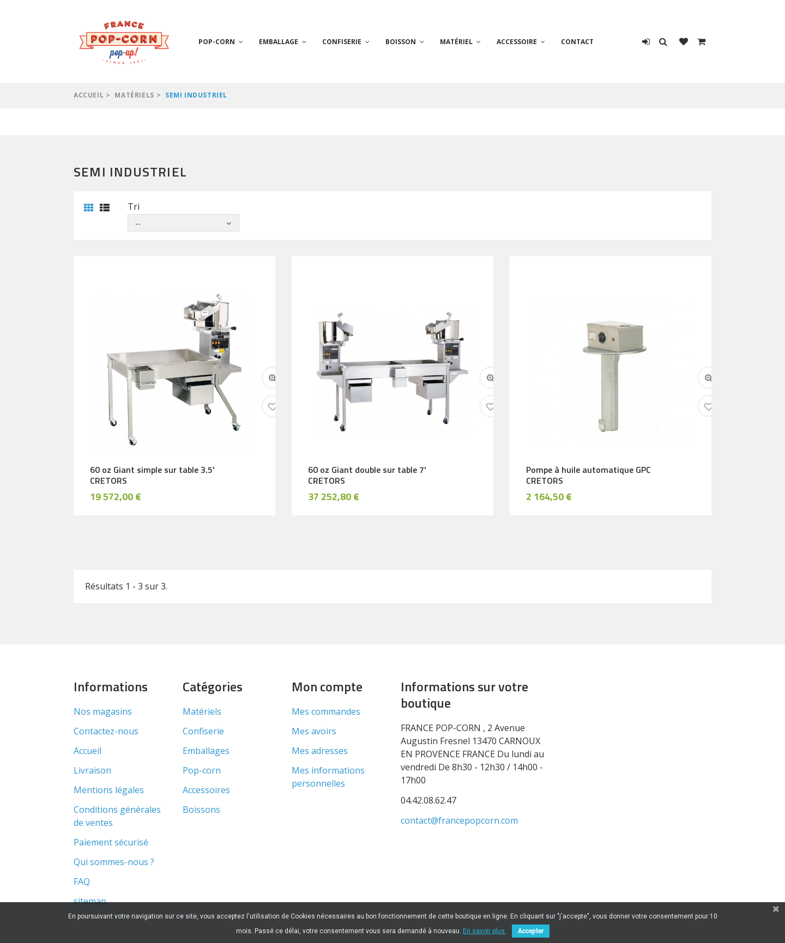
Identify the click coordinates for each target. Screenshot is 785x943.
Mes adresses (320, 751)
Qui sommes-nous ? (114, 862)
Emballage (278, 41)
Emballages (206, 751)
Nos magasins (103, 711)
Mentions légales (109, 790)
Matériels (134, 95)
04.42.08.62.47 (428, 800)
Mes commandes (326, 711)
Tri (134, 206)
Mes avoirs (314, 731)
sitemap (90, 901)
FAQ (82, 881)
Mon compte (327, 686)
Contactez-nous (106, 731)
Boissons (201, 810)
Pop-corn (216, 41)
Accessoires (206, 790)
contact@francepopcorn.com (459, 820)
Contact (577, 41)
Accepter (531, 931)
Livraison (92, 770)
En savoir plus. (484, 931)
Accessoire (517, 41)
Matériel (456, 41)
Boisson (400, 41)
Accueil (89, 95)
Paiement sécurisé (111, 842)
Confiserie (341, 41)
